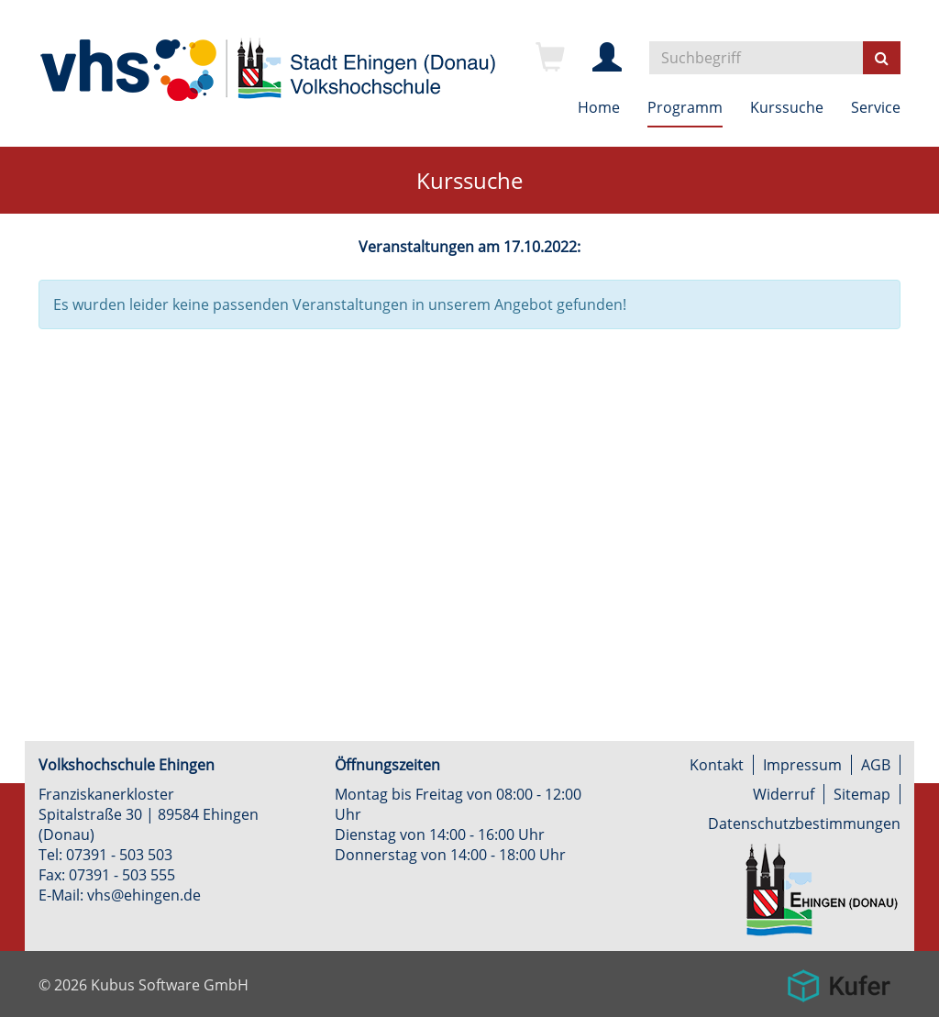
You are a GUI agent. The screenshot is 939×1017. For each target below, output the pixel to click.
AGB (875, 765)
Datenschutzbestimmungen (804, 823)
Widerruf (783, 794)
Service (875, 107)
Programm (685, 107)
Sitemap (862, 794)
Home (599, 107)
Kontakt (717, 765)
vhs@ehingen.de (144, 895)
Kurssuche (786, 107)
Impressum (802, 765)
